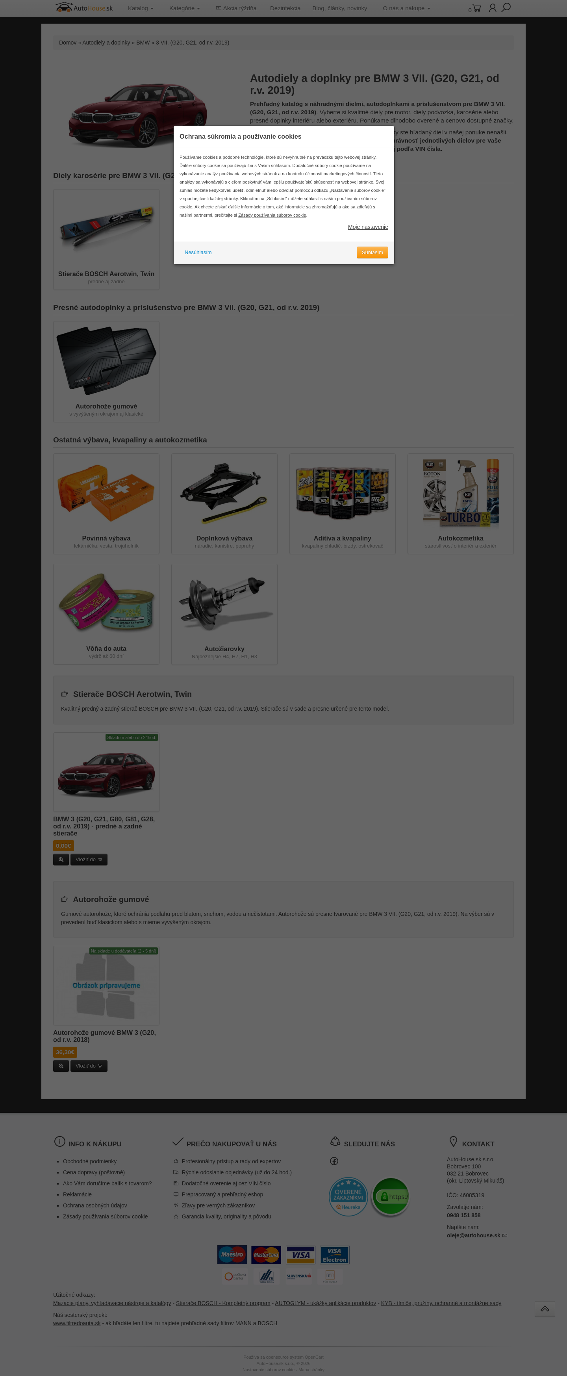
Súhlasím (372, 264)
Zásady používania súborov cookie (272, 227)
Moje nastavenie (368, 239)
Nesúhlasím (198, 264)
